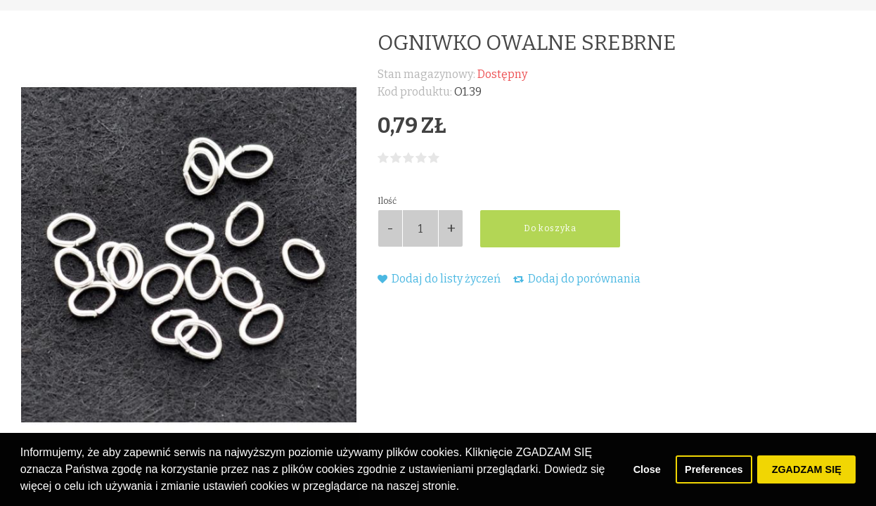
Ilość (387, 201)
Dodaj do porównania (576, 278)
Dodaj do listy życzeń (439, 278)
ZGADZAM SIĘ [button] (807, 469)
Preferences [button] (713, 469)
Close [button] (647, 469)
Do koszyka (550, 228)
